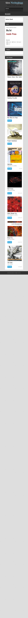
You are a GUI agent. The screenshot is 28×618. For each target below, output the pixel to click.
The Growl (9, 262)
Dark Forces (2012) (11, 190)
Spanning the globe (12, 98)
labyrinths (9, 164)
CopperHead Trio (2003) (12, 165)
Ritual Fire (10, 238)
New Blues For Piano (12, 118)
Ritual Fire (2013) (10, 239)
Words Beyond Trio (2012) (12, 215)
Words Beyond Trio (12, 213)
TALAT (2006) (10, 264)
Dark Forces (10, 189)
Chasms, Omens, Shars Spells (14, 77)
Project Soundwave (12, 141)
